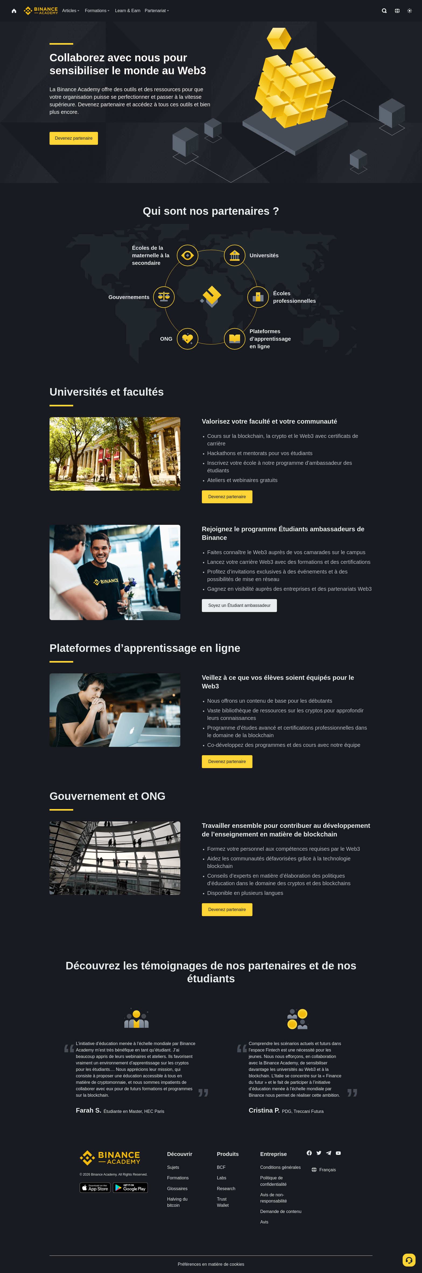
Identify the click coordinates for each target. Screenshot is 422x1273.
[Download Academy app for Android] (130, 1188)
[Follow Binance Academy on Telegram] (328, 1153)
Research (226, 1188)
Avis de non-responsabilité (273, 1198)
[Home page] (41, 10)
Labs (221, 1178)
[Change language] (397, 11)
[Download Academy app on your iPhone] (95, 1188)
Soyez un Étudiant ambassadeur (239, 605)
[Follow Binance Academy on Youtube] (338, 1153)
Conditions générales (280, 1167)
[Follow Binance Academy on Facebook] (309, 1153)
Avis (264, 1222)
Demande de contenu (280, 1211)
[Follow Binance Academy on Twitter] (319, 1153)
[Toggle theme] (410, 10)
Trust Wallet (223, 1202)
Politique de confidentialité (273, 1181)
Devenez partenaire (74, 138)
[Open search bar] (383, 11)
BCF (221, 1167)
